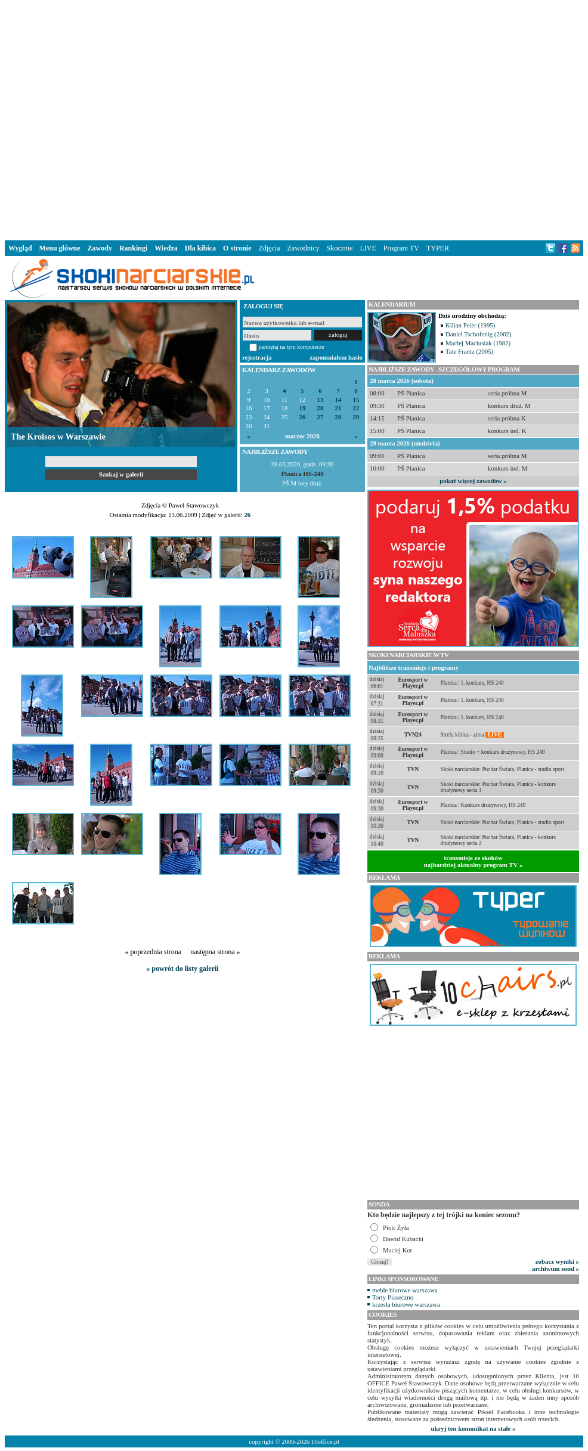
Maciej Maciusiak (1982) (477, 342)
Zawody (100, 248)
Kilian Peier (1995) (470, 325)
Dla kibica (200, 248)
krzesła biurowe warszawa (406, 1304)
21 (338, 408)
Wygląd (20, 248)
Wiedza (165, 248)
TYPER (437, 248)
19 (302, 408)
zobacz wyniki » (557, 1261)
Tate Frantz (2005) (469, 351)
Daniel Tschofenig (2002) (478, 334)
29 (356, 417)
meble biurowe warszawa (405, 1290)
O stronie (237, 248)
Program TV (401, 248)
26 (302, 417)
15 (356, 400)
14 (338, 400)
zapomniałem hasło (336, 357)
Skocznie (339, 248)
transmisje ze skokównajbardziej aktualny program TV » (473, 861)
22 (356, 408)
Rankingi (133, 248)
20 (320, 408)
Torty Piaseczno (392, 1297)
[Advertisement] (185, 117)
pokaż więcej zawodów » (473, 480)
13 (320, 400)
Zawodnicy (303, 248)
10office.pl (325, 1441)
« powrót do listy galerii (182, 968)
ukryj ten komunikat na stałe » (473, 1428)
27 (320, 417)
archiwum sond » (555, 1268)
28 (338, 417)
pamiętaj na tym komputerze (291, 347)
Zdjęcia (269, 248)
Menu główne (60, 248)
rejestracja (257, 357)
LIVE (368, 248)
